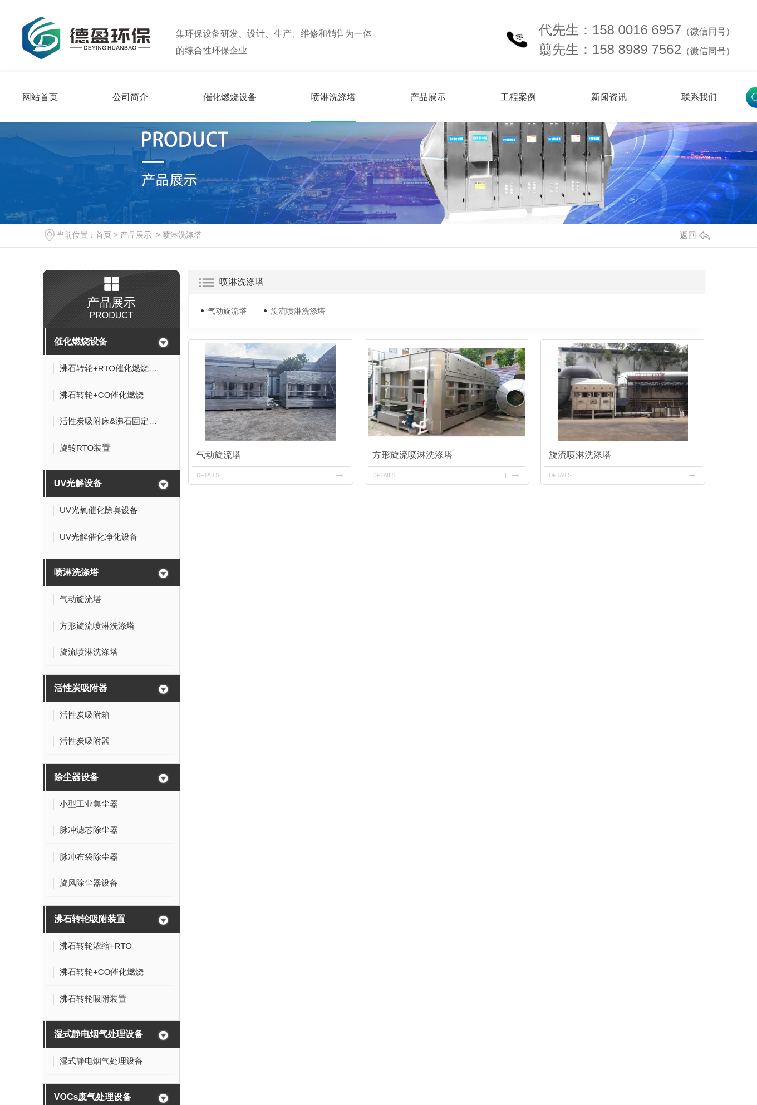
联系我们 (699, 97)
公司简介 (130, 97)
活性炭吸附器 (80, 688)
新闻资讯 (609, 97)
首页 (103, 234)
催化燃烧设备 (230, 97)
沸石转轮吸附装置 (89, 919)
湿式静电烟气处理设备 (98, 1034)
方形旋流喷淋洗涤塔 (412, 455)
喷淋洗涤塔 (333, 97)
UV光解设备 (78, 483)
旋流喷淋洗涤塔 (298, 311)
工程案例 (518, 97)
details (207, 475)
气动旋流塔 (227, 311)
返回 (695, 235)
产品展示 (428, 97)
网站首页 (40, 97)
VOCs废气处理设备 (93, 1097)
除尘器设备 (76, 777)
